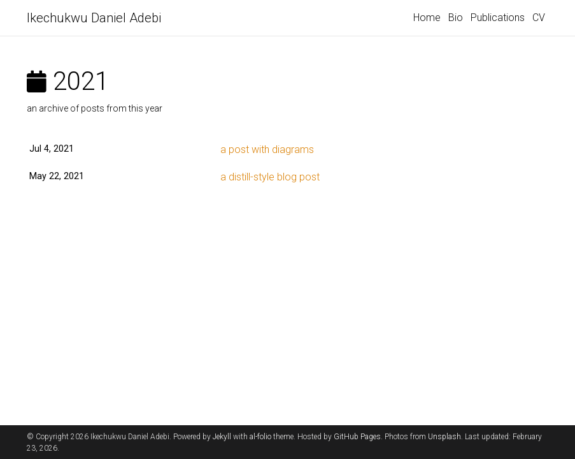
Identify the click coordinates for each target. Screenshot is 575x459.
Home (427, 17)
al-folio (260, 436)
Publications (498, 17)
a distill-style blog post (270, 177)
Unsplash (444, 436)
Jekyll (222, 436)
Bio (455, 17)
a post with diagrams (267, 149)
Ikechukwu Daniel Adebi (94, 18)
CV (538, 17)
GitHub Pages (357, 436)
